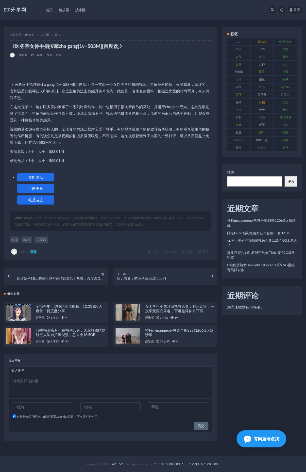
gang (26, 239)
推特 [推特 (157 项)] (238, 79)
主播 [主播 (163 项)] (285, 49)
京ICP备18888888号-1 (169, 464)
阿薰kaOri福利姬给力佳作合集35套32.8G (258, 233)
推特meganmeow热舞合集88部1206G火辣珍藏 (261, 222)
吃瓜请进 (35, 200)
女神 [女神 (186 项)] (262, 64)
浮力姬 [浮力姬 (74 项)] (285, 87)
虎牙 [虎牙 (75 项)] (238, 125)
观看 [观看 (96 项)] (262, 125)
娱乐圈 (44, 35)
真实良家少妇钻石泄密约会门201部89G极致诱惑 (261, 255)
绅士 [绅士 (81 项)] (262, 110)
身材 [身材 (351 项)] (262, 132)
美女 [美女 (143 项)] (238, 117)
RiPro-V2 (117, 464)
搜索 (231, 172)
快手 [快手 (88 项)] (262, 72)
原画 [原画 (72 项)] (285, 57)
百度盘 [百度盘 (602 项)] (285, 94)
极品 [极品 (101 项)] (262, 87)
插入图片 (18, 370)
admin (24, 252)
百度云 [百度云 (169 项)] (261, 94)
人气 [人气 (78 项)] (238, 57)
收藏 (170, 252)
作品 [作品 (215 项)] (262, 57)
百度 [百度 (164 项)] (238, 94)
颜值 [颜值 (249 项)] (238, 147)
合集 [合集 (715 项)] (238, 64)
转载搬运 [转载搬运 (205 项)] (238, 140)
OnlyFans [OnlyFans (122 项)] (285, 41)
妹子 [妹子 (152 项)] (285, 64)
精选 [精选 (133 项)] (238, 110)
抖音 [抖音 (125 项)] (285, 72)
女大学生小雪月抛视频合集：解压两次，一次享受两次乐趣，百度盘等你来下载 (179, 308)
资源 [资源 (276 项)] (238, 132)
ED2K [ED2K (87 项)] (262, 41)
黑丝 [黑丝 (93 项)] (285, 147)
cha (14, 239)
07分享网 (15, 10)
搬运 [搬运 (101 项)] (262, 79)
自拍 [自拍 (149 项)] (262, 117)
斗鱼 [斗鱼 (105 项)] (238, 87)
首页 (32, 35)
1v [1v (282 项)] (238, 41)
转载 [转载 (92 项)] (285, 132)
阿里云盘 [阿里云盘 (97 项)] (262, 140)
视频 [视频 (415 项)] (285, 125)
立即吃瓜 (35, 177)
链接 (203, 252)
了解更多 (35, 188)
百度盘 (41, 239)
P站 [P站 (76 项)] (238, 49)
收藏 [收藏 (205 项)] (285, 79)
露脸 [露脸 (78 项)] (285, 140)
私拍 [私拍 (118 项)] (262, 102)
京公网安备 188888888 (204, 464)
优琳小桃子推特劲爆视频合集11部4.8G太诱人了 (262, 242)
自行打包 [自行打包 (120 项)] (285, 117)
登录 (294, 10)
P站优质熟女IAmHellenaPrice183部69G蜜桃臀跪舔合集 (261, 267)
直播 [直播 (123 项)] (238, 102)
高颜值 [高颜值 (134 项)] (261, 147)
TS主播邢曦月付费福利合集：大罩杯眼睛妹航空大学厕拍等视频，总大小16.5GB (70, 332)
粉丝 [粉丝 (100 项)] (285, 102)
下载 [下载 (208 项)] (262, 49)
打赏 (153, 252)
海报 (187, 252)
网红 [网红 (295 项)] (285, 110)
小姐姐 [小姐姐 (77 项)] (238, 72)
